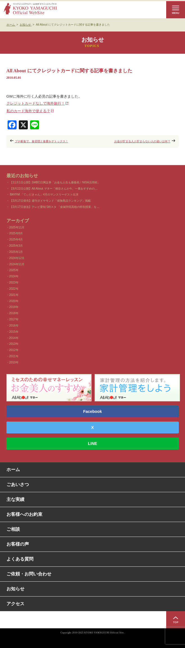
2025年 (14, 270)
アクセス (15, 603)
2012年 (14, 350)
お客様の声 (17, 544)
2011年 (14, 356)
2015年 (14, 331)
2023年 (14, 282)
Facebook (92, 411)
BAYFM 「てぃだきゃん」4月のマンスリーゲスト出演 (44, 194)
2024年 (14, 276)
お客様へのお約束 (24, 514)
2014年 (14, 337)
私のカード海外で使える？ (28, 111)
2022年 (14, 288)
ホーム (13, 469)
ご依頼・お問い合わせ (28, 574)
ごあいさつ (17, 484)
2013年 (14, 343)
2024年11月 (17, 264)
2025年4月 (16, 239)
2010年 (14, 362)
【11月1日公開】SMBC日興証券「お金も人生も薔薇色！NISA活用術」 (55, 182)
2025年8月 (16, 233)
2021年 (14, 294)
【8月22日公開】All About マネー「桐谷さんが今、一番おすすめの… (53, 188)
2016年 (14, 325)
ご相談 (13, 529)
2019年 (14, 307)
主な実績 (15, 499)
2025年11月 (17, 227)
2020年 (14, 301)
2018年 (14, 313)
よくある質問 (19, 559)
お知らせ (15, 588)
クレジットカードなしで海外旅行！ (35, 103)
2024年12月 (17, 258)
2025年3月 (16, 245)
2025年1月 (16, 251)
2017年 (14, 319)
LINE (92, 443)
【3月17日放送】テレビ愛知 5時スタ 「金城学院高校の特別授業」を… (54, 206)
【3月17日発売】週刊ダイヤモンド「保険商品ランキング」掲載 (50, 200)
